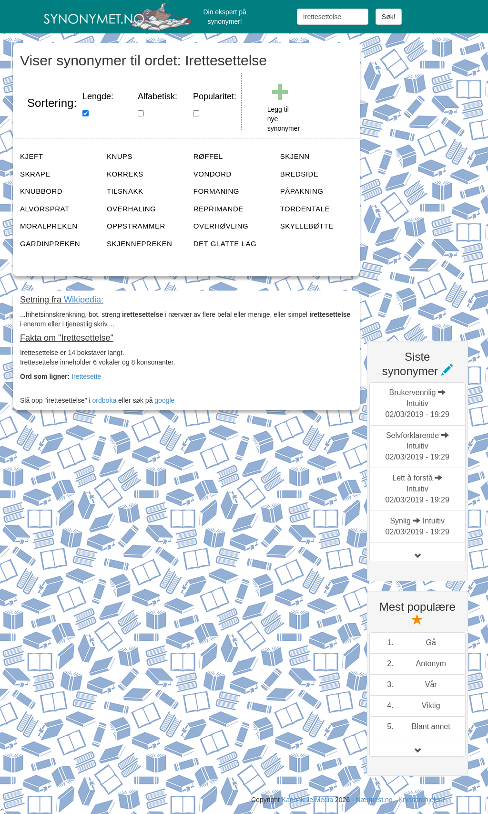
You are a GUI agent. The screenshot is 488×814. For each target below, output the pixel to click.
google (164, 400)
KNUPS (119, 156)
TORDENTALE (305, 209)
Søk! (389, 17)
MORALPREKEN (49, 226)
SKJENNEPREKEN (139, 244)
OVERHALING (131, 209)
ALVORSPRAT (45, 209)
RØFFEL (208, 156)
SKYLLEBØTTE (307, 226)
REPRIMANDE (218, 209)
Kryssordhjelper (421, 800)
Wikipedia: (83, 299)
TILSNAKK (125, 191)
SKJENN (295, 156)
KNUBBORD (41, 191)
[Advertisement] (427, 186)
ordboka (103, 400)
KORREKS (125, 174)
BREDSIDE (299, 174)
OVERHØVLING (221, 226)
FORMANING (216, 191)
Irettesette (86, 376)
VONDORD (212, 174)
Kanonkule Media (308, 800)
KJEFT (31, 156)
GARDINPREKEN (50, 244)
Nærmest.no (374, 800)
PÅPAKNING (302, 191)
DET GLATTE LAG (224, 244)
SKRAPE (35, 174)
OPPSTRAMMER (136, 226)
